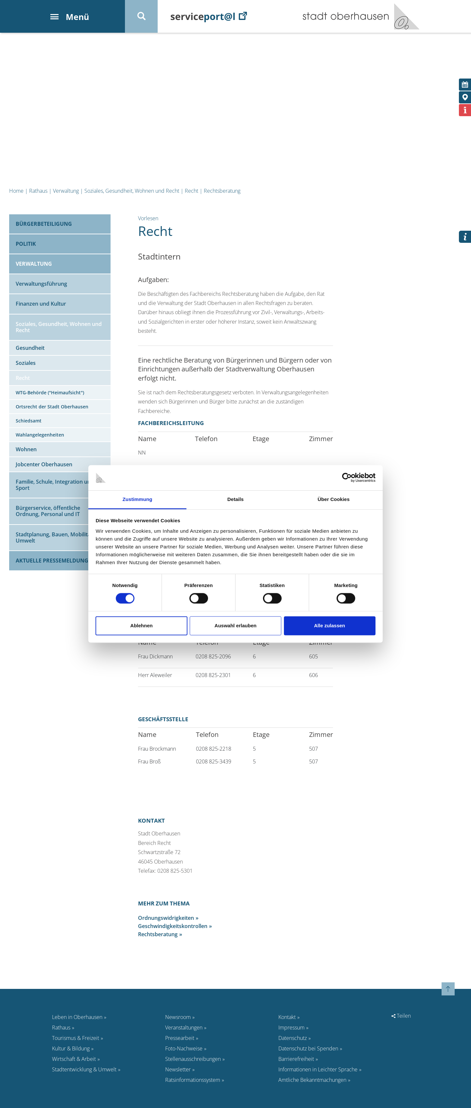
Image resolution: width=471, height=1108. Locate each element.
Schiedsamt (29, 421)
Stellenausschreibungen (193, 1059)
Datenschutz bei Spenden (308, 1048)
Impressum (291, 1027)
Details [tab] (235, 499)
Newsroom (178, 1017)
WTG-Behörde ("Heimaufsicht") (50, 392)
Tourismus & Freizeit (75, 1038)
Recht (191, 190)
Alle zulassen (329, 625)
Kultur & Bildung (71, 1048)
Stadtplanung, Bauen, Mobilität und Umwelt (60, 537)
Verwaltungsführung (41, 283)
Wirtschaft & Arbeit (74, 1059)
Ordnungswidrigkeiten (166, 917)
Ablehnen (141, 625)
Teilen (401, 1015)
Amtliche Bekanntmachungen (312, 1079)
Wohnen (26, 449)
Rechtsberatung (222, 190)
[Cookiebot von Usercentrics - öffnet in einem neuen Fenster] (346, 478)
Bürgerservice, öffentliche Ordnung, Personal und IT (48, 511)
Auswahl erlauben (235, 625)
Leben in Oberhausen (77, 1017)
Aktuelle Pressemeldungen (56, 560)
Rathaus (38, 190)
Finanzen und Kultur (41, 303)
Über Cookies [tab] (334, 499)
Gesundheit (30, 347)
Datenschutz (292, 1038)
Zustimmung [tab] (137, 499)
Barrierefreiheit (296, 1059)
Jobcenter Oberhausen (44, 464)
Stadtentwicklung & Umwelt (84, 1069)
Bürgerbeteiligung (44, 223)
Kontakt (287, 1017)
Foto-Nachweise (183, 1048)
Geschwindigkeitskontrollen (172, 926)
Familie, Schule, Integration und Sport (55, 484)
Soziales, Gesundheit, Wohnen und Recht (131, 190)
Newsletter (178, 1069)
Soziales (26, 362)
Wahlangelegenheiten (40, 435)
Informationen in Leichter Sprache (318, 1069)
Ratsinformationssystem (192, 1079)
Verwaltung (66, 190)
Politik (26, 243)
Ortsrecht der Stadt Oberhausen (52, 406)
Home (16, 190)
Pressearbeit (179, 1038)
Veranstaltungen (183, 1027)
